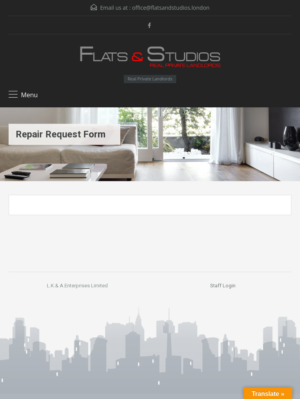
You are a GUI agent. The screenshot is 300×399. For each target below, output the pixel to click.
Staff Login (223, 286)
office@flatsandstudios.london (170, 7)
